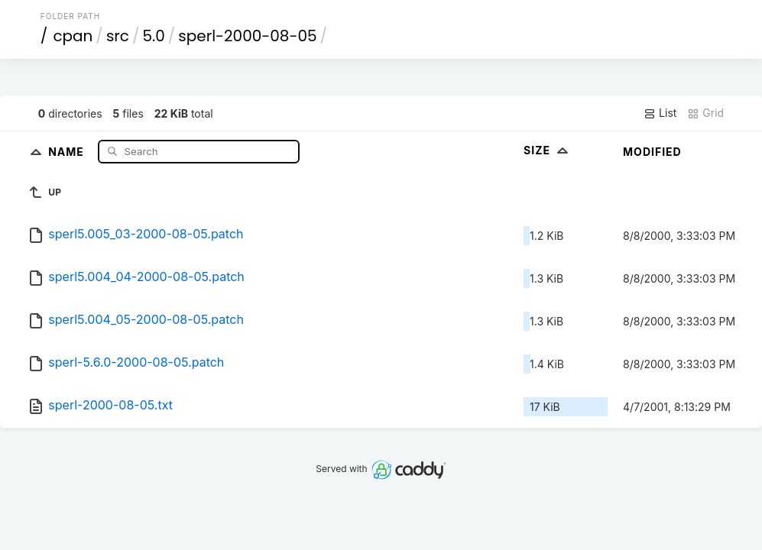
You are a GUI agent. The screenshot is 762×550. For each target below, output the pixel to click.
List (660, 113)
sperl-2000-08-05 (247, 36)
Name (67, 150)
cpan (72, 36)
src (117, 36)
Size (548, 150)
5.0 (153, 36)
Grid (705, 113)
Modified (652, 151)
